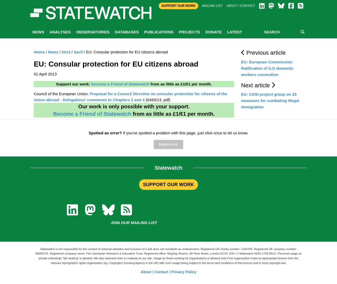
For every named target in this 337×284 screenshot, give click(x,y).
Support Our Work (178, 6)
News (38, 32)
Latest (234, 32)
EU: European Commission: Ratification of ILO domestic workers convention (267, 68)
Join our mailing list (134, 222)
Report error (168, 144)
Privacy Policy (183, 272)
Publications (158, 32)
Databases (127, 32)
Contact (161, 272)
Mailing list (212, 6)
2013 (66, 52)
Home (39, 52)
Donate (213, 32)
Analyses (60, 32)
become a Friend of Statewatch (120, 84)
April (78, 52)
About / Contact (241, 6)
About (146, 272)
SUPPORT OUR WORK (168, 184)
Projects (189, 32)
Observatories (93, 32)
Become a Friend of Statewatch (92, 114)
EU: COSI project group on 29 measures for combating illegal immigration (270, 100)
